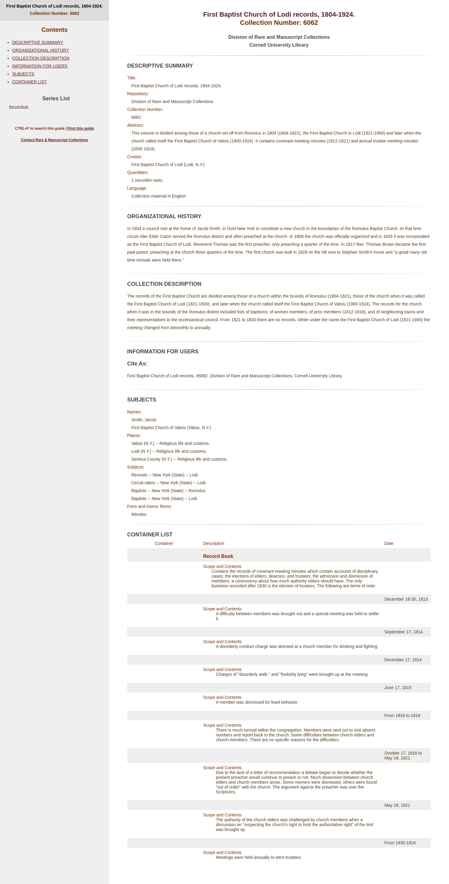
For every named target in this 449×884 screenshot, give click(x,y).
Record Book (18, 106)
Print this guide (81, 128)
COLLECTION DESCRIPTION (40, 58)
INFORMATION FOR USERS (40, 66)
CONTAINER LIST (29, 81)
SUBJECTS (23, 74)
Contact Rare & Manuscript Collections (54, 140)
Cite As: (137, 364)
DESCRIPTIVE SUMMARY (37, 42)
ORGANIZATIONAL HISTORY (40, 50)
